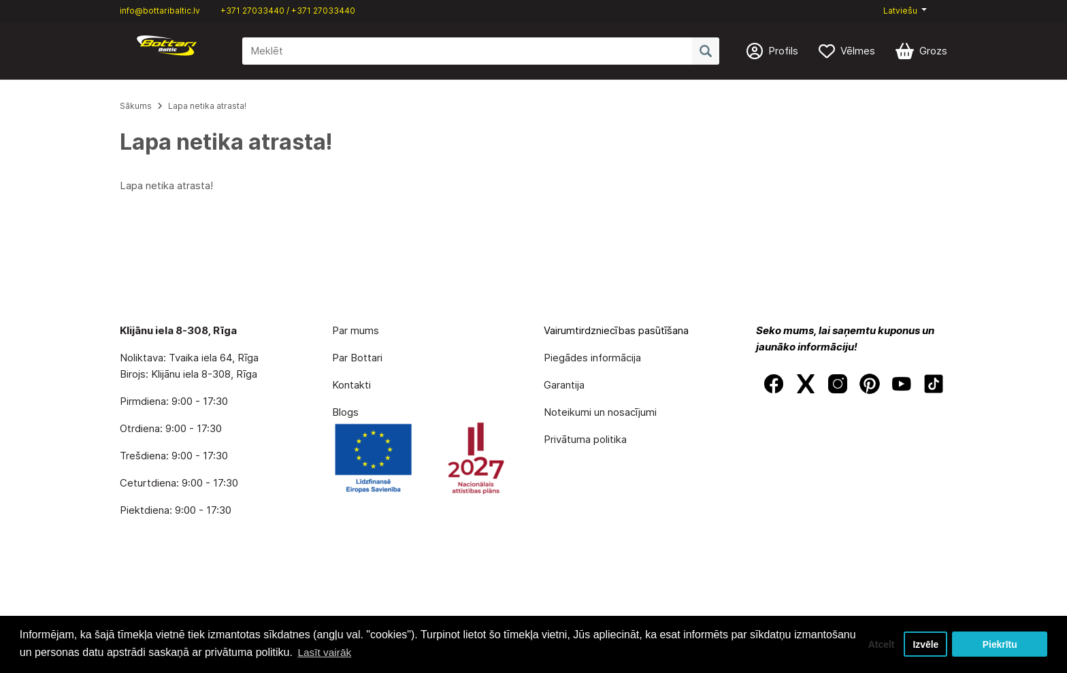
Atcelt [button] (875, 643)
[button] (905, 10)
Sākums (136, 106)
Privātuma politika (585, 439)
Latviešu (900, 10)
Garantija (564, 384)
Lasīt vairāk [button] (390, 651)
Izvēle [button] (924, 643)
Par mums (355, 330)
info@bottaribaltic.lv (160, 10)
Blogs (345, 412)
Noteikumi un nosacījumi (600, 412)
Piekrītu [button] (1000, 643)
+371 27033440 (252, 10)
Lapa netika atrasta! (207, 106)
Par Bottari (357, 357)
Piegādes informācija (592, 357)
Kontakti (351, 384)
